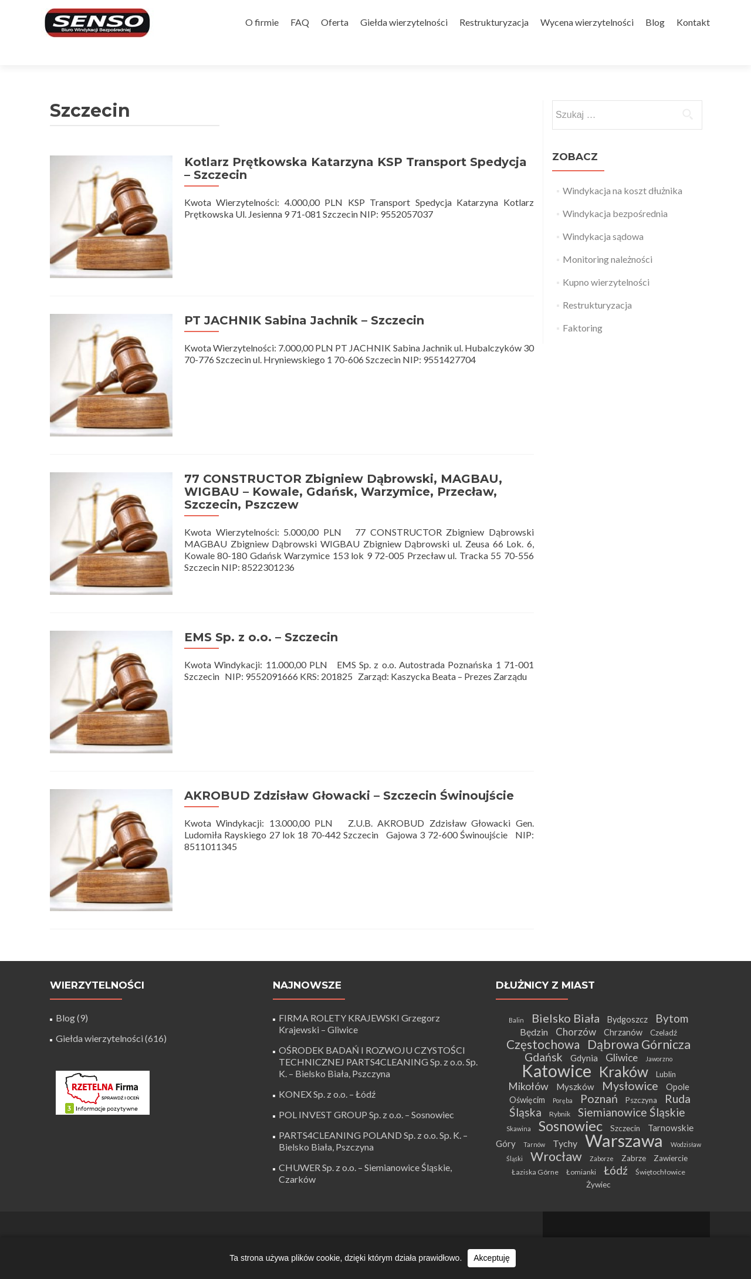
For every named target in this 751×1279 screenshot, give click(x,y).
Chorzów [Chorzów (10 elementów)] (576, 985)
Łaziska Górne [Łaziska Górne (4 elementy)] (535, 1125)
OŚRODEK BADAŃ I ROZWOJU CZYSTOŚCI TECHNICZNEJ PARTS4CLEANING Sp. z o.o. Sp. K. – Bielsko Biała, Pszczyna (378, 1015)
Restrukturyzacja (494, 22)
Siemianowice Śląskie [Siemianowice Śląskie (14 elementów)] (631, 1065)
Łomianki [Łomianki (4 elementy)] (581, 1125)
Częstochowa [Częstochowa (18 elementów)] (543, 998)
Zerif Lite (578, 1222)
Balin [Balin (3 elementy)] (516, 973)
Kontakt (693, 22)
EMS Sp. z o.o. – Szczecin (256, 601)
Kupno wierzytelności (606, 261)
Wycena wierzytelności (587, 22)
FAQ (299, 22)
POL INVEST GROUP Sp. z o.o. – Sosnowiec (366, 1068)
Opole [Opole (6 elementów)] (677, 1040)
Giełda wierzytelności (404, 22)
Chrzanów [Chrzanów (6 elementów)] (623, 986)
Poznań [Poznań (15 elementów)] (599, 1052)
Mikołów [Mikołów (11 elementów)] (528, 1039)
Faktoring (583, 307)
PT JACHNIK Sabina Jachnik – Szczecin (299, 294)
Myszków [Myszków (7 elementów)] (575, 1040)
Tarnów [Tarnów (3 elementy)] (534, 1098)
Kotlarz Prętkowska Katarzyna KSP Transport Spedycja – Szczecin (355, 147)
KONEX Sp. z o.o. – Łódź (327, 1047)
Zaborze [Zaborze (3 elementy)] (602, 1112)
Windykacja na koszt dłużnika (622, 169)
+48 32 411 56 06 (459, 1233)
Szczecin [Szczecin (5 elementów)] (625, 1082)
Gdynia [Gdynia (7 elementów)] (584, 1011)
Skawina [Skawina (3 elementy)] (518, 1082)
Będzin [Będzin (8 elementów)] (534, 985)
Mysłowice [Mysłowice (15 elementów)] (630, 1039)
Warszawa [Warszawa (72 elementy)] (624, 1094)
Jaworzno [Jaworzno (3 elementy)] (658, 1012)
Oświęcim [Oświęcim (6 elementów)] (527, 1053)
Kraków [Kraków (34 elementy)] (623, 1025)
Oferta (335, 22)
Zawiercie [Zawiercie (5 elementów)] (671, 1111)
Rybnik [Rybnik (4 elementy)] (559, 1067)
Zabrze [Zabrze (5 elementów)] (633, 1111)
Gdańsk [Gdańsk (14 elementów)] (544, 1010)
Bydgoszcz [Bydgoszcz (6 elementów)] (627, 973)
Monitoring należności (607, 238)
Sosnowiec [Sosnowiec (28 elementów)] (571, 1079)
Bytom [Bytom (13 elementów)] (671, 972)
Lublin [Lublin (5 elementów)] (666, 1028)
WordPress (670, 1222)
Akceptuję (491, 1258)
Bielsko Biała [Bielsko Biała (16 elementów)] (566, 972)
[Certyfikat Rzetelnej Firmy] (103, 1045)
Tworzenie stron (626, 1210)
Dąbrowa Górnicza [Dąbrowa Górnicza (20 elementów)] (639, 998)
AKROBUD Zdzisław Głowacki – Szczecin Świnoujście (344, 754)
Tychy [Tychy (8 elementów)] (565, 1096)
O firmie (262, 22)
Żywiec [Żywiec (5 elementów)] (598, 1138)
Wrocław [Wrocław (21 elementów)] (556, 1110)
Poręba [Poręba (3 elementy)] (563, 1054)
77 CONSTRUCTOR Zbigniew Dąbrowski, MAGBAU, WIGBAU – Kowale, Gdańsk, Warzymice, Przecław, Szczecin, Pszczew (338, 461)
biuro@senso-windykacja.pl (292, 1231)
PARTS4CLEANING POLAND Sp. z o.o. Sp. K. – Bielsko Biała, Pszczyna (373, 1094)
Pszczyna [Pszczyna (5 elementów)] (641, 1053)
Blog (655, 22)
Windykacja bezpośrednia (615, 192)
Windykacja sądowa (603, 215)
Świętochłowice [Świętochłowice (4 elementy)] (660, 1125)
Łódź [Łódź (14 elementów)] (616, 1124)
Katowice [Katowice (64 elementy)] (556, 1024)
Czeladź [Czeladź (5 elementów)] (663, 986)
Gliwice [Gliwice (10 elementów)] (621, 1011)
